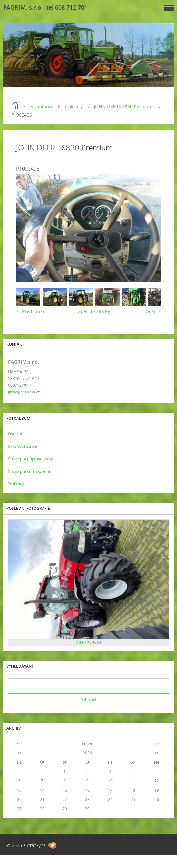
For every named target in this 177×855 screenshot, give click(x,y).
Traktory (73, 107)
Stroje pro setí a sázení (29, 471)
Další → (152, 311)
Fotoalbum (41, 107)
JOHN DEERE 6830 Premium (124, 107)
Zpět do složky (94, 311)
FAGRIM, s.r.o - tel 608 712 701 (45, 7)
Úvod (14, 105)
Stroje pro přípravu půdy (30, 459)
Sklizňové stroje (22, 446)
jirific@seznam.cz (24, 392)
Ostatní (15, 434)
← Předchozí (30, 311)
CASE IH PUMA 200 (89, 642)
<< (19, 743)
